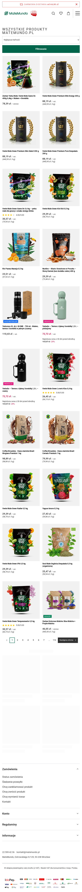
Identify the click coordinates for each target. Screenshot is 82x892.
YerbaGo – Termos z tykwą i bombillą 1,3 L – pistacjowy (60, 327)
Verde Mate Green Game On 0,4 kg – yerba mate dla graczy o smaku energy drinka (19, 210)
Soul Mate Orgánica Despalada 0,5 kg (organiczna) (57, 565)
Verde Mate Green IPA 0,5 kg (14, 564)
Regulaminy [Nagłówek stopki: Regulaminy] (9, 824)
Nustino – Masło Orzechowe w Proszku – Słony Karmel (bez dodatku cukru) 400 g (59, 270)
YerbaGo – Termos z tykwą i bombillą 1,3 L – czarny (20, 390)
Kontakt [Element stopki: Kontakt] (6, 801)
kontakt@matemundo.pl (28, 852)
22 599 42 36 (8, 852)
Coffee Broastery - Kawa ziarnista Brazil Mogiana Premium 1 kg (18, 452)
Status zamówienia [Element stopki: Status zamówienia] (12, 776)
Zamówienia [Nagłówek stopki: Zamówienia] (9, 769)
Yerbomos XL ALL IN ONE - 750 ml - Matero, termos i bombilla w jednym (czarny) (20, 327)
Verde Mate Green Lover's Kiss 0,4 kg (57, 389)
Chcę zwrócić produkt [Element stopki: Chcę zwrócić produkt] (13, 791)
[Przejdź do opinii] (8, 215)
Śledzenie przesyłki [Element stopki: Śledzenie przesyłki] (12, 781)
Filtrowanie (41, 49)
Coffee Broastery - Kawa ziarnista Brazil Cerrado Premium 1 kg (58, 452)
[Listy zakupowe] (61, 13)
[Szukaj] (53, 13)
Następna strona (66, 640)
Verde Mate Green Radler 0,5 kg (15, 508)
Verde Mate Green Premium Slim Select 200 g (20, 151)
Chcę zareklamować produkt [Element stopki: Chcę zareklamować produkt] (17, 786)
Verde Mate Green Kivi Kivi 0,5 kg (55, 209)
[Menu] (77, 13)
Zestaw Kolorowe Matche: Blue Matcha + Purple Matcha (58, 622)
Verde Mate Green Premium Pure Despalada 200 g (59, 152)
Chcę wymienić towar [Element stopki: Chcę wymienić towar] (13, 796)
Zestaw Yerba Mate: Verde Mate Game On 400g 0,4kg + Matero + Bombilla (18, 97)
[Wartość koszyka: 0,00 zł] (68, 13)
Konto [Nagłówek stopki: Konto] (5, 813)
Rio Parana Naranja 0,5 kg (12, 269)
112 (54, 640)
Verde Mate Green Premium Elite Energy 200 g (61, 96)
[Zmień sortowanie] (41, 40)
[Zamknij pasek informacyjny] (76, 4)
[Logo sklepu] (20, 13)
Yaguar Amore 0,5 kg (50, 508)
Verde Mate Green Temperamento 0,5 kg (18, 621)
